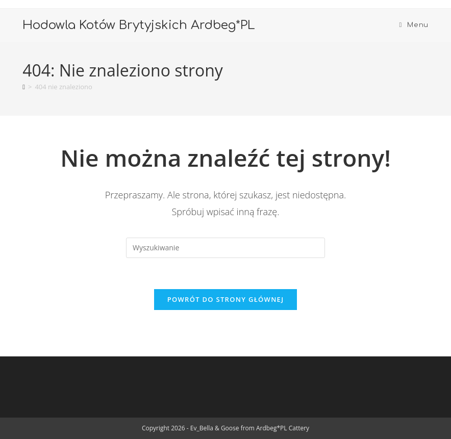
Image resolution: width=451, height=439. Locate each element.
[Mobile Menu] (413, 25)
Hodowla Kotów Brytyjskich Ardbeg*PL (138, 25)
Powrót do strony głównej (225, 299)
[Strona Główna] (23, 86)
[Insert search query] (225, 248)
